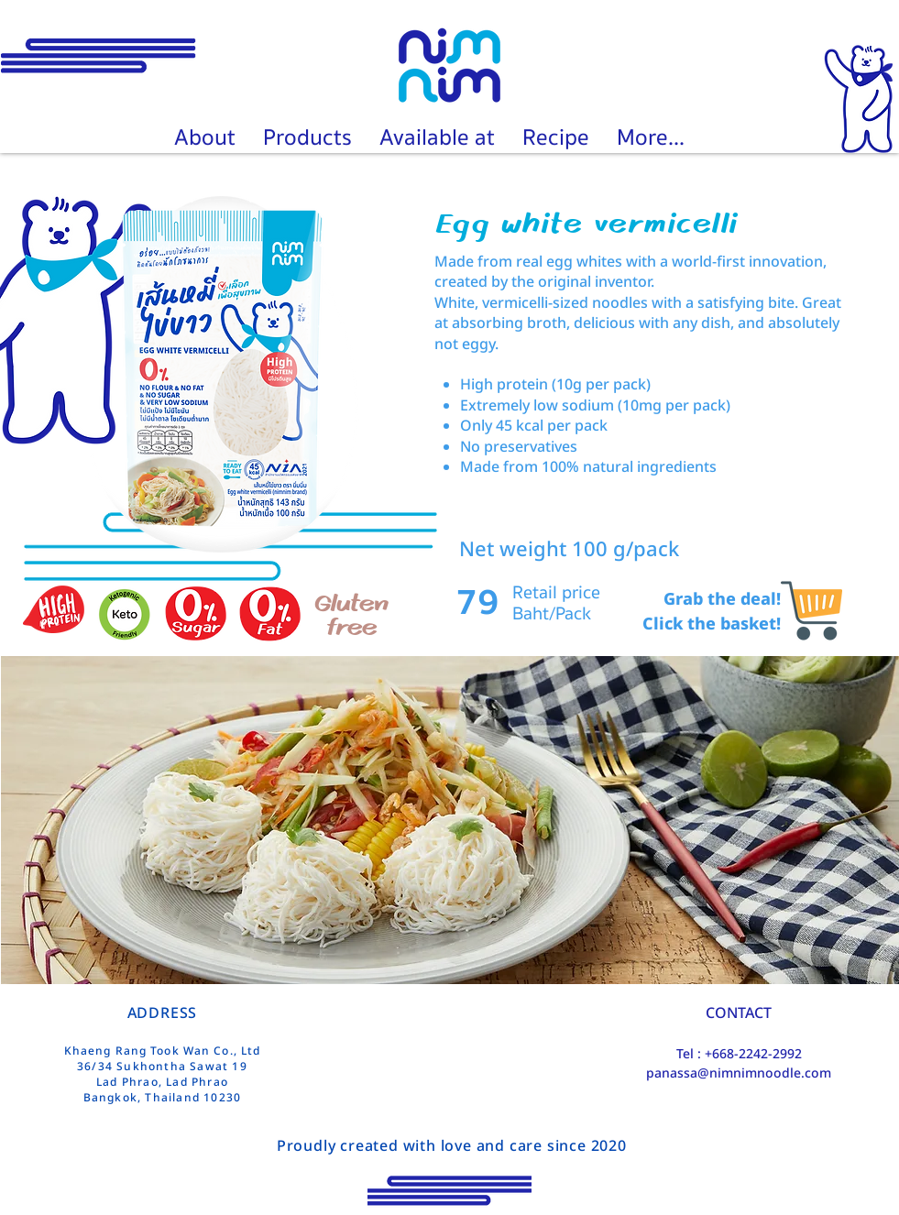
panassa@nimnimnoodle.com (738, 1072)
